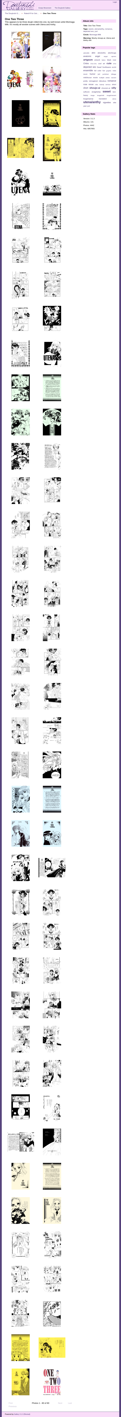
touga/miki (100, 95)
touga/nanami (111, 95)
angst (106, 56)
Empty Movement (44, 8)
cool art (101, 63)
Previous (11, 1406)
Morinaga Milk (95, 34)
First (9, 1403)
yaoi (85, 106)
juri (99, 74)
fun (104, 71)
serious (107, 84)
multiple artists (104, 77)
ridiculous (102, 81)
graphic (108, 71)
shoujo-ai (94, 87)
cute (109, 63)
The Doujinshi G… (12, 13)
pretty (85, 81)
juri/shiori (106, 74)
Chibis (86, 63)
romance (108, 29)
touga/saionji (88, 99)
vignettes (107, 102)
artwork (97, 60)
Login (115, 2)
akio (93, 53)
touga (93, 95)
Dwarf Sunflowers (104, 67)
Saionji (101, 84)
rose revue (88, 84)
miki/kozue (87, 77)
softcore (86, 92)
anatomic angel (91, 56)
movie (95, 77)
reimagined (93, 81)
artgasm (88, 59)
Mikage (113, 74)
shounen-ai (105, 88)
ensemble (88, 70)
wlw (114, 102)
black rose (111, 60)
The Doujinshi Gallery (62, 8)
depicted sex (88, 31)
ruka (96, 84)
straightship (96, 92)
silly (113, 87)
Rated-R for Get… (31, 13)
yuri (96, 31)
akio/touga (112, 53)
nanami (113, 77)
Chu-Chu (93, 63)
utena (114, 99)
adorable (86, 53)
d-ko (114, 63)
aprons (113, 56)
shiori (114, 84)
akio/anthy (102, 53)
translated (103, 99)
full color (97, 71)
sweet (91, 29)
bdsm (104, 60)
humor (92, 74)
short (85, 88)
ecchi (114, 67)
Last (71, 1403)
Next (61, 1403)
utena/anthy (99, 29)
